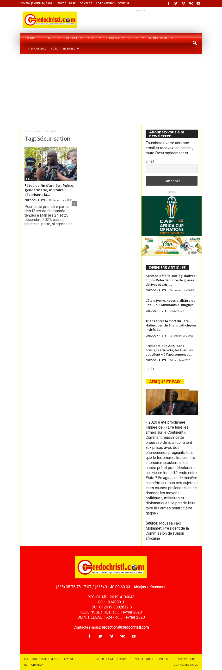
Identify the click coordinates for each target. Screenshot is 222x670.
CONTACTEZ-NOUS (186, 664)
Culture (136, 38)
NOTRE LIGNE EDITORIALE (112, 659)
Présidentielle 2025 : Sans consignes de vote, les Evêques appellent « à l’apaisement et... (169, 350)
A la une (31, 179)
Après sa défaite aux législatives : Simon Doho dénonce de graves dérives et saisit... (171, 280)
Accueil (28, 131)
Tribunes (71, 48)
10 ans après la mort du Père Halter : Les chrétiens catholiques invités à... (171, 325)
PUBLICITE (165, 659)
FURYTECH (36, 664)
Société (94, 38)
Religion (52, 38)
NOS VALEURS (186, 659)
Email (150, 161)
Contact (86, 3)
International (36, 48)
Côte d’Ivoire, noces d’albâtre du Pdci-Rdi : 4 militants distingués (170, 302)
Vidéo (54, 48)
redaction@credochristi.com (125, 627)
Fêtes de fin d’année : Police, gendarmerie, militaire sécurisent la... (49, 190)
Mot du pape (67, 3)
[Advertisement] (111, 90)
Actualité (33, 38)
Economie (115, 38)
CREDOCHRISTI (35, 200)
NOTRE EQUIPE (144, 659)
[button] (194, 43)
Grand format (161, 38)
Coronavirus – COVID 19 (112, 3)
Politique (73, 38)
